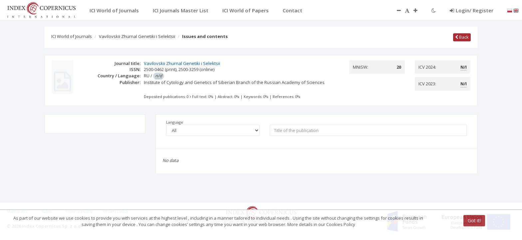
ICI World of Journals (71, 36)
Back (462, 37)
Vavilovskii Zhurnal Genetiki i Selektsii (137, 36)
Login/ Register (471, 10)
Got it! (474, 221)
